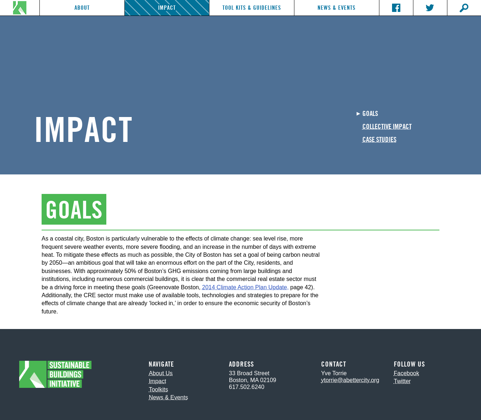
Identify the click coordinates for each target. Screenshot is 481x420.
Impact (167, 7)
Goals (370, 114)
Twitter (402, 381)
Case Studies (379, 140)
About (82, 7)
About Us (161, 373)
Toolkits (158, 389)
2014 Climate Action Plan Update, (245, 287)
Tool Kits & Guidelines (251, 7)
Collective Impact (387, 127)
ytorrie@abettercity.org (350, 380)
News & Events (337, 7)
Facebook (406, 373)
